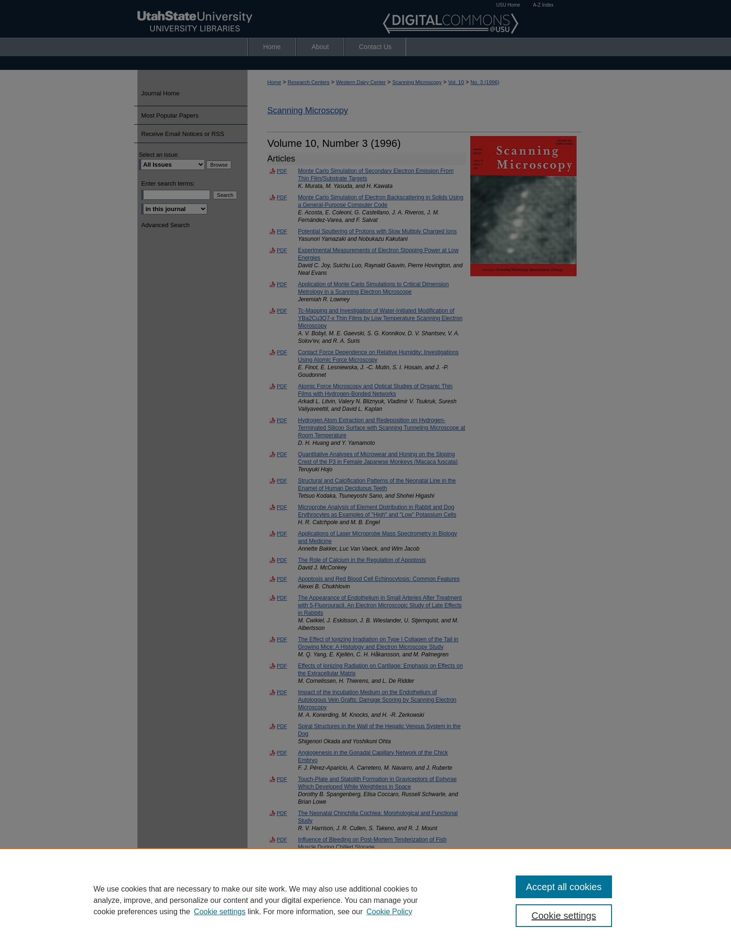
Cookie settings (220, 912)
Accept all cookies (564, 887)
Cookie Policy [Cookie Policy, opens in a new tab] (389, 912)
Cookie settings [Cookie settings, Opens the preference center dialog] (564, 915)
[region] (365, 900)
